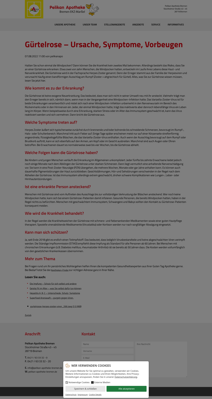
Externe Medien (102, 382)
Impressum (83, 394)
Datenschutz (71, 394)
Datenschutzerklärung (126, 376)
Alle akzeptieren (126, 388)
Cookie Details (95, 395)
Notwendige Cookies (79, 382)
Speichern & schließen (85, 388)
